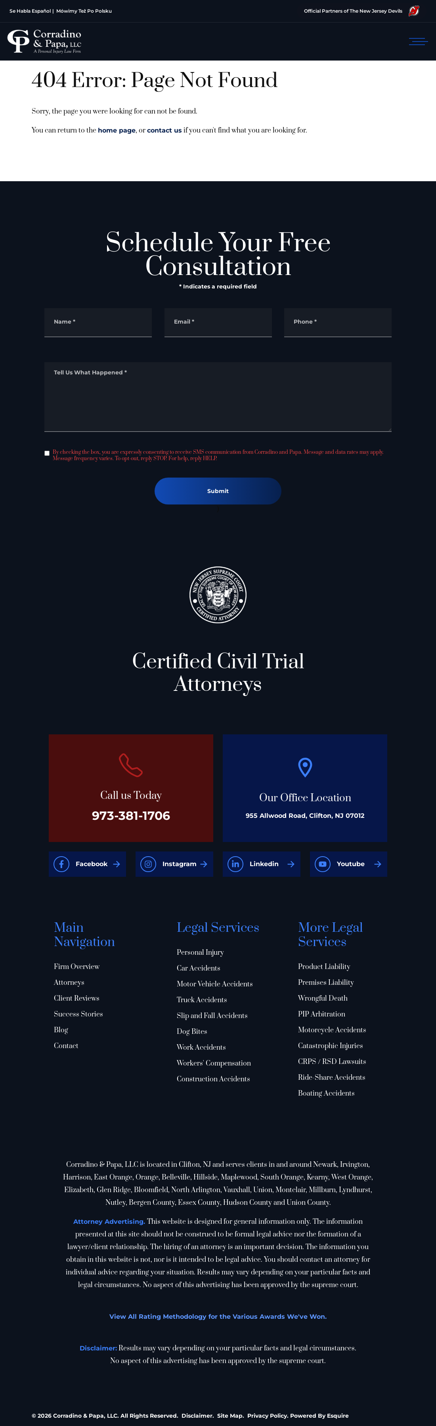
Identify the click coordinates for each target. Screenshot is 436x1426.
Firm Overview (76, 967)
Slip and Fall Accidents (212, 1016)
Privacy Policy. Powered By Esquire (298, 1415)
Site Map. (230, 1415)
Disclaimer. (198, 1415)
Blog (61, 1030)
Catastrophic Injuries (330, 1046)
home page (117, 130)
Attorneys (69, 982)
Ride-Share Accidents (331, 1077)
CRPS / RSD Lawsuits (332, 1062)
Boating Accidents (326, 1093)
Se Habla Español (30, 11)
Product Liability (324, 967)
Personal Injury (200, 952)
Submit (218, 491)
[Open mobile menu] (417, 42)
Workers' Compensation (214, 1063)
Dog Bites (192, 1032)
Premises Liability (326, 982)
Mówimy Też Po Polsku (84, 11)
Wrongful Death (323, 998)
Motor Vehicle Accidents (215, 984)
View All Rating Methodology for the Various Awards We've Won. (218, 1316)
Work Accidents (201, 1047)
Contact (66, 1046)
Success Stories (78, 1014)
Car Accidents (198, 968)
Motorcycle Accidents (332, 1030)
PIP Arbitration (321, 1014)
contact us (164, 130)
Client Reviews (76, 998)
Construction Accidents (213, 1079)
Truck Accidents (202, 1000)
